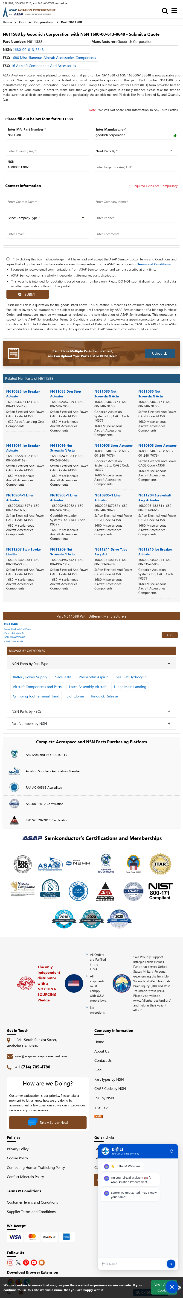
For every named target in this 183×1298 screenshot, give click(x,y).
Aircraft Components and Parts (37, 686)
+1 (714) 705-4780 (32, 1067)
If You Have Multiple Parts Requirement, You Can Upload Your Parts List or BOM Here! (82, 353)
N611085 (106, 393)
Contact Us (103, 1060)
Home (7, 22)
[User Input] (133, 1264)
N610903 (113, 445)
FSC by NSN (104, 1097)
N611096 (62, 447)
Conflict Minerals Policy (25, 1176)
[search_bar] (166, 10)
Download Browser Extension (32, 1272)
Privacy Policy (18, 1148)
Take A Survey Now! (48, 1122)
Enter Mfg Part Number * (27, 129)
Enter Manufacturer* (111, 129)
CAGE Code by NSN (110, 1088)
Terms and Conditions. (154, 264)
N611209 (62, 551)
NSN (11, 161)
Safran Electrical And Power (18, 628)
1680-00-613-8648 (28, 49)
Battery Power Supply (30, 676)
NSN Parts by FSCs (26, 711)
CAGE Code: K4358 (13, 641)
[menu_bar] (175, 10)
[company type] (47, 217)
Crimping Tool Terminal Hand (36, 696)
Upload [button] (159, 353)
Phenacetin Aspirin (93, 676)
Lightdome (75, 696)
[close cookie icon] (179, 1287)
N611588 (11, 623)
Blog (98, 1069)
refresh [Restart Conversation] (171, 1151)
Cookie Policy (17, 1157)
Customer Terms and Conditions (32, 1202)
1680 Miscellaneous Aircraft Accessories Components (53, 57)
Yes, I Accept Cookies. (164, 1287)
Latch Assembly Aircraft (88, 686)
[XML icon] (98, 1116)
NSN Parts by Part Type (30, 663)
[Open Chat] (172, 1286)
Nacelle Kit (63, 676)
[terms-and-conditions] (7, 258)
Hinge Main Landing (130, 686)
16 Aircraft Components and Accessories (43, 65)
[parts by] (135, 151)
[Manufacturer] (135, 135)
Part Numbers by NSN (29, 723)
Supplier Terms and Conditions (31, 1211)
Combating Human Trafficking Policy (36, 1167)
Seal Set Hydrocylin (131, 676)
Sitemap (102, 1107)
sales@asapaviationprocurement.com (41, 1056)
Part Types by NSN (109, 1079)
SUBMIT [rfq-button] (27, 294)
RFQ (169, 635)
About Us (101, 1051)
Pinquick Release (104, 696)
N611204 (154, 497)
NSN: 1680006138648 (14, 637)
